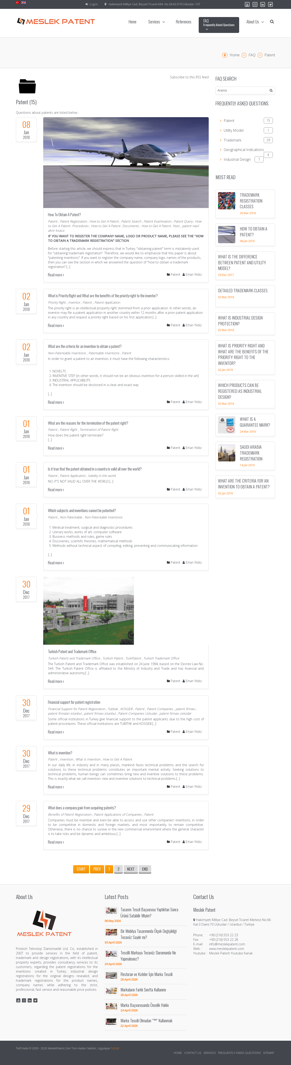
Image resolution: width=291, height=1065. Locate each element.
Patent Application (107, 302)
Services (209, 1053)
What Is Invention (87, 759)
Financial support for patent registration (74, 702)
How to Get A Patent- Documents (115, 226)
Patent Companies (160, 709)
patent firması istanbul (99, 713)
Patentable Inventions (103, 353)
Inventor (74, 302)
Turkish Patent (113, 658)
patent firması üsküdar (175, 713)
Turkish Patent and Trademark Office (72, 651)
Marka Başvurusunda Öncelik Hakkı (144, 1005)
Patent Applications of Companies (118, 814)
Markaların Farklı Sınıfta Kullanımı (143, 989)
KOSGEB (126, 709)
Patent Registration (73, 221)
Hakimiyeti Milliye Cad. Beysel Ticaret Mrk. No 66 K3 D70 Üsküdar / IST (154, 4)
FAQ (252, 54)
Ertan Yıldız (192, 274)
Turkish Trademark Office (161, 658)
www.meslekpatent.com (226, 948)
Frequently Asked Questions (239, 1053)
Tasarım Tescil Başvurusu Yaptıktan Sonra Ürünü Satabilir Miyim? (149, 912)
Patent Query (183, 221)
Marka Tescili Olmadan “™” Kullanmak (146, 1020)
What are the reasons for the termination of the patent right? (88, 423)
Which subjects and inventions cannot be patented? (82, 510)
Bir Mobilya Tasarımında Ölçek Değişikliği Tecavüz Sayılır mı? (148, 934)
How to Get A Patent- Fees (160, 226)
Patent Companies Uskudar (137, 713)
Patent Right (68, 429)
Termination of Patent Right (99, 429)
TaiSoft (115, 1048)
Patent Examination (157, 221)
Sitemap (268, 1053)
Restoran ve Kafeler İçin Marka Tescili (146, 974)
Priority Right (57, 302)
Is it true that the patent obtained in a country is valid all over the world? (95, 469)
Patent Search (131, 221)
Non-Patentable (71, 517)
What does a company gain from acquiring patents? (82, 807)
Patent (52, 221)
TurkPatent (133, 658)
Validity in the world (101, 475)
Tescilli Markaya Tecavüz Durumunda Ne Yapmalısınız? (148, 955)
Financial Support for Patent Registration (76, 709)
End (145, 869)
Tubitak (113, 709)
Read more (56, 274)
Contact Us (192, 1053)
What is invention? (60, 752)
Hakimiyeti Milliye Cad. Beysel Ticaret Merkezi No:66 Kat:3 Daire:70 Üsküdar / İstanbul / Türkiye (232, 922)
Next (130, 869)
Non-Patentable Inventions (67, 353)
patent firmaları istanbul (64, 713)
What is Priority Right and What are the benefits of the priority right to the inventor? (103, 295)
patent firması (185, 709)
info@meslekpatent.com (227, 944)
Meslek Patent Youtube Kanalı (231, 953)
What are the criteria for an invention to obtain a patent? (85, 346)
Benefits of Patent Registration (69, 814)
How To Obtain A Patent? (64, 214)
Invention (66, 759)
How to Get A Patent (104, 221)
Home (235, 54)
